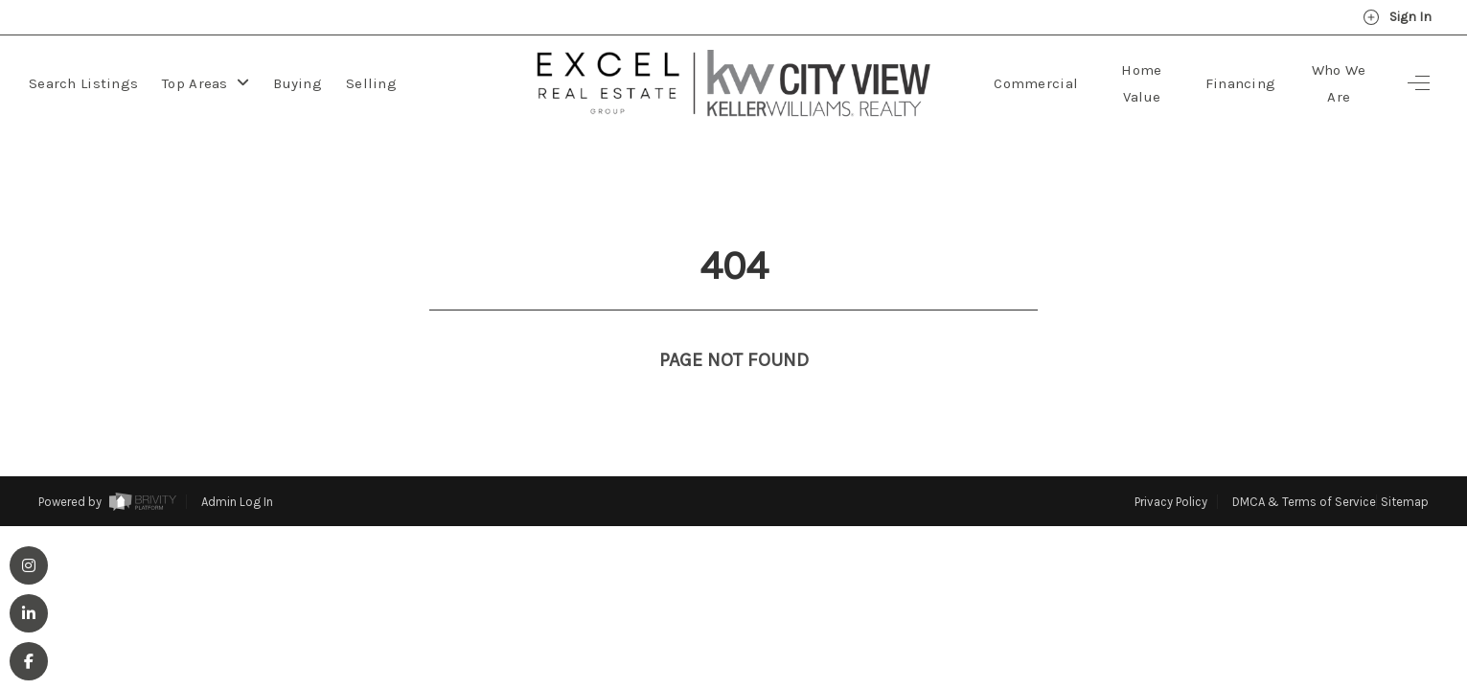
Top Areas (205, 83)
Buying (297, 83)
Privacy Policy (1171, 466)
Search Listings (83, 83)
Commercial (1036, 83)
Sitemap (1405, 466)
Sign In (1397, 17)
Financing (1240, 83)
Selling (371, 83)
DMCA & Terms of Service (1304, 466)
